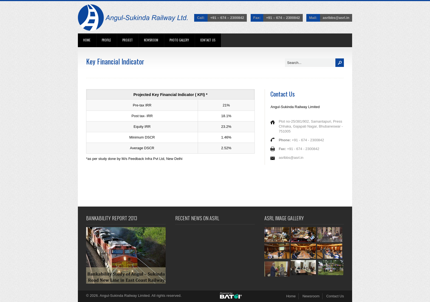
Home (86, 40)
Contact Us (207, 40)
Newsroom (151, 40)
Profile (106, 40)
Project (127, 40)
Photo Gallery (179, 40)
